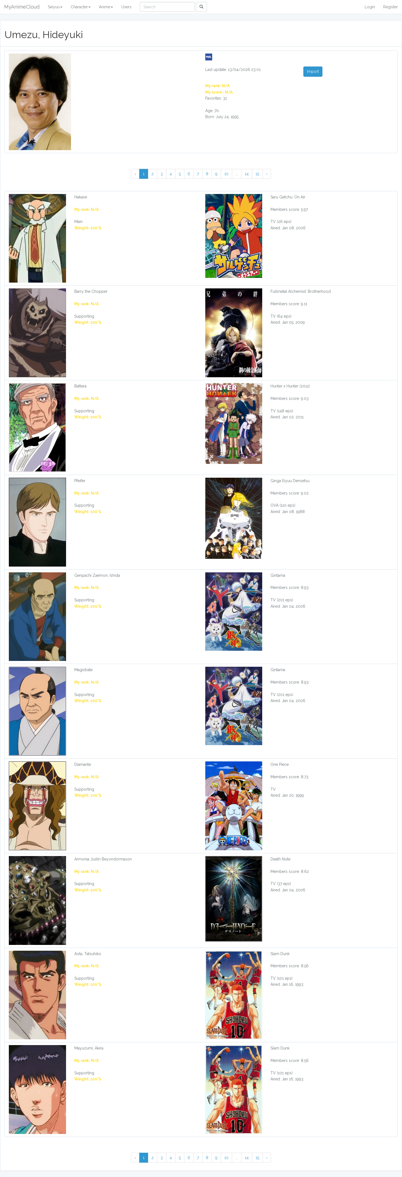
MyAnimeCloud (22, 7)
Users (126, 7)
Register (390, 7)
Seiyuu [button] (55, 7)
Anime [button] (106, 7)
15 (257, 174)
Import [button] (313, 71)
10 (226, 174)
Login (370, 7)
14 (247, 174)
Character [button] (81, 7)
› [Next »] (266, 174)
